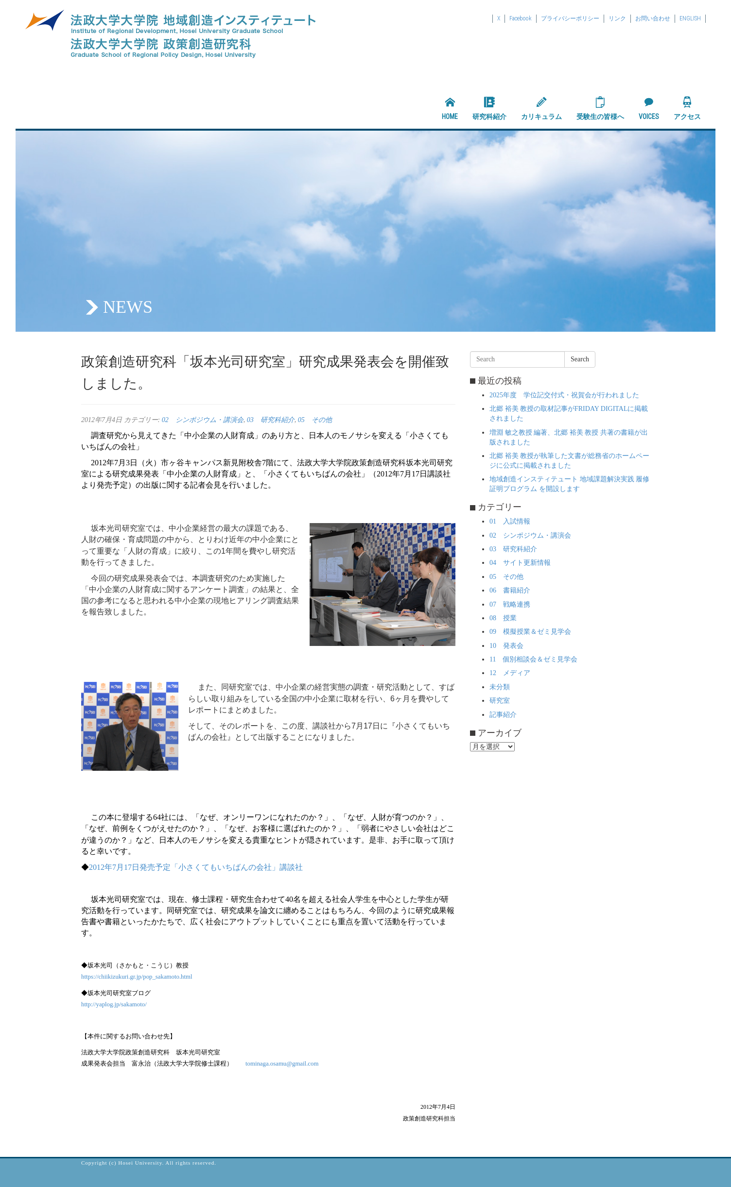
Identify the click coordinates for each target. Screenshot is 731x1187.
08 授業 (503, 618)
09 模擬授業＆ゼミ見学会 (530, 631)
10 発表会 (506, 645)
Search (580, 359)
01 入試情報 (509, 521)
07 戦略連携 (509, 604)
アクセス (687, 108)
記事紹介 (503, 714)
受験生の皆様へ (600, 108)
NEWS (128, 307)
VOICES (649, 108)
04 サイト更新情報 (520, 562)
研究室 (499, 700)
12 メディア (509, 673)
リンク (617, 18)
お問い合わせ (652, 18)
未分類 (499, 687)
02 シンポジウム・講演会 (203, 420)
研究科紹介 (489, 108)
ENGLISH (690, 18)
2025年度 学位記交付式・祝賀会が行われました (564, 395)
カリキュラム (541, 108)
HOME (450, 108)
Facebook (520, 18)
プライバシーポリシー (570, 18)
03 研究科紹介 (271, 420)
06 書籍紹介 (509, 590)
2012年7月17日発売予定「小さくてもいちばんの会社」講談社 (196, 867)
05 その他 (315, 420)
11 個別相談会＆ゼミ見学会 (533, 659)
